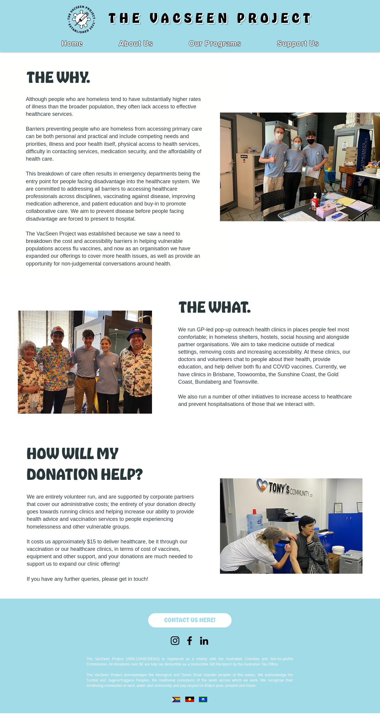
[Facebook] (189, 640)
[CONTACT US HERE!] (190, 620)
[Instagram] (175, 640)
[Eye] (176, 699)
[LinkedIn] (204, 640)
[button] (215, 43)
